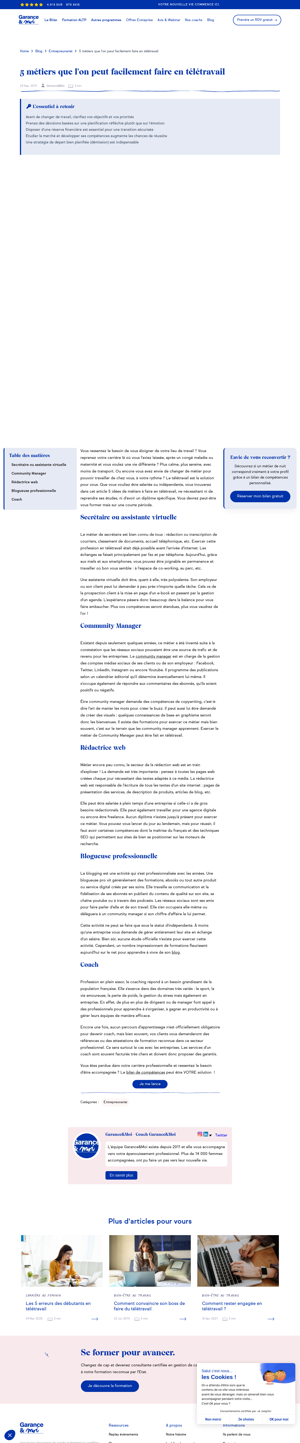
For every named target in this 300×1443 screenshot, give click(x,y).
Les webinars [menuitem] (176, 1369)
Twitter (221, 1033)
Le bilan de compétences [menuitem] (185, 1341)
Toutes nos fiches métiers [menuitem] (128, 1397)
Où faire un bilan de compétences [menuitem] (192, 1378)
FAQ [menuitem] (226, 1351)
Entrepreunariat (60, 51)
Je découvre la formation (110, 1284)
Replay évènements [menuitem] (124, 1332)
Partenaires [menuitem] (231, 1341)
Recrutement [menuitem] (233, 1359)
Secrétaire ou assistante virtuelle (38, 363)
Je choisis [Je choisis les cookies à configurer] (246, 1419)
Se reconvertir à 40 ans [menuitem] (126, 1375)
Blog (38, 51)
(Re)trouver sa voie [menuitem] (180, 1359)
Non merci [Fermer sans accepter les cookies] (213, 1419)
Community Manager (28, 371)
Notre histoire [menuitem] (176, 1332)
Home (24, 51)
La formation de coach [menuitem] (183, 1351)
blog (176, 850)
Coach (16, 397)
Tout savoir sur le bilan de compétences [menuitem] (128, 1352)
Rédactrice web (24, 380)
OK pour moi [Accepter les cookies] (279, 1419)
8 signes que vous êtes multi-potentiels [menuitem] (131, 1386)
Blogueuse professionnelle (33, 389)
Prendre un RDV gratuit (255, 20)
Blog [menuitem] (112, 1341)
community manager (153, 555)
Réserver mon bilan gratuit (260, 394)
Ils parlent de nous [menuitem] (237, 1332)
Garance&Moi (52, 85)
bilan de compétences (145, 970)
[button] (9, 1435)
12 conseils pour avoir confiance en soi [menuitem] (133, 1364)
